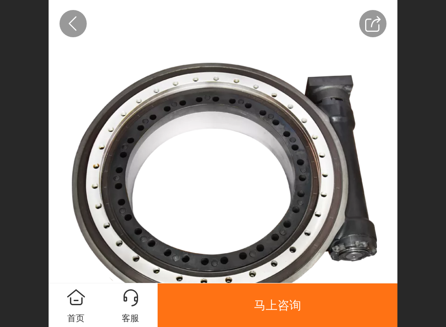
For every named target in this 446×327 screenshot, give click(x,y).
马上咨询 (277, 305)
